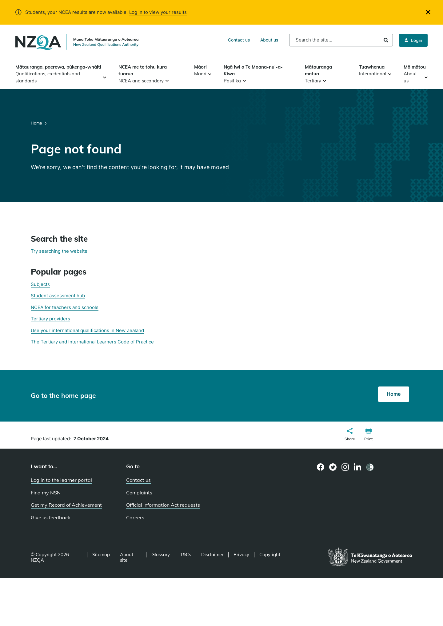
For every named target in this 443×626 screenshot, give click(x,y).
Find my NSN (46, 492)
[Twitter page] (333, 467)
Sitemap (101, 554)
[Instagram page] (345, 467)
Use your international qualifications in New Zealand (87, 330)
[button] (350, 435)
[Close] (428, 12)
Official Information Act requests (163, 505)
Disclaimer (212, 554)
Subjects (40, 284)
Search (386, 40)
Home (37, 123)
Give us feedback (50, 517)
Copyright (269, 554)
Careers (135, 517)
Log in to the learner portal (61, 480)
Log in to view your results (158, 12)
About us (269, 39)
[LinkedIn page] (357, 467)
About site (126, 557)
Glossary (160, 554)
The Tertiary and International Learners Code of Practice (92, 342)
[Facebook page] (321, 467)
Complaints (139, 492)
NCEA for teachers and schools (64, 307)
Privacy (241, 554)
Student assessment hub (58, 296)
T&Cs (185, 554)
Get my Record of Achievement (66, 505)
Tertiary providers (50, 319)
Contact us (239, 39)
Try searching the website (59, 251)
